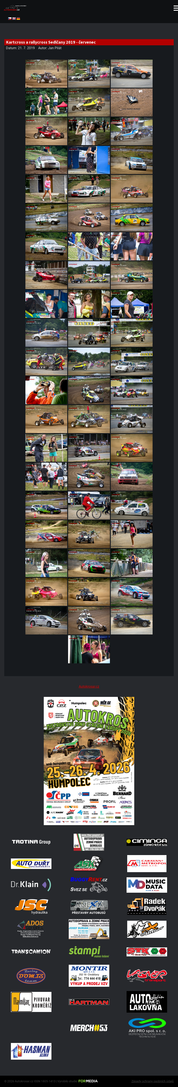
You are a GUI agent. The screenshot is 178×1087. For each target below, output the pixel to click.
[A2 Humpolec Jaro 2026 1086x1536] (89, 824)
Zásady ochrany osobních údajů (152, 1081)
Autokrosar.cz (89, 686)
